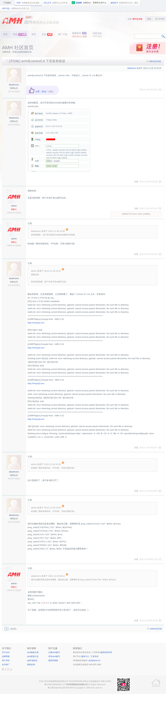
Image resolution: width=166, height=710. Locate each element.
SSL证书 (55, 3)
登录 (149, 19)
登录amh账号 (54, 656)
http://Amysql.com (36, 322)
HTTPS (159, 18)
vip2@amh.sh (94, 660)
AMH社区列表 (155, 61)
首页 (5, 34)
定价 (47, 34)
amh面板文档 (33, 652)
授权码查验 (53, 660)
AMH (27, 3)
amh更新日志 (33, 656)
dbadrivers (14, 85)
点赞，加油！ (38, 91)
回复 (136, 182)
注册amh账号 (54, 652)
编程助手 (124, 3)
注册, (135, 19)
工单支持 (94, 656)
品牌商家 (6, 656)
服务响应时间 (106, 652)
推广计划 (62, 34)
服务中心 (85, 656)
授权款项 (31, 664)
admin (14, 206)
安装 (19, 34)
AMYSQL (15, 8)
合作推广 (6, 664)
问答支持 (97, 34)
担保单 (89, 2)
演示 (33, 34)
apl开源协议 (32, 660)
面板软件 (79, 35)
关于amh (6, 652)
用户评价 (6, 660)
